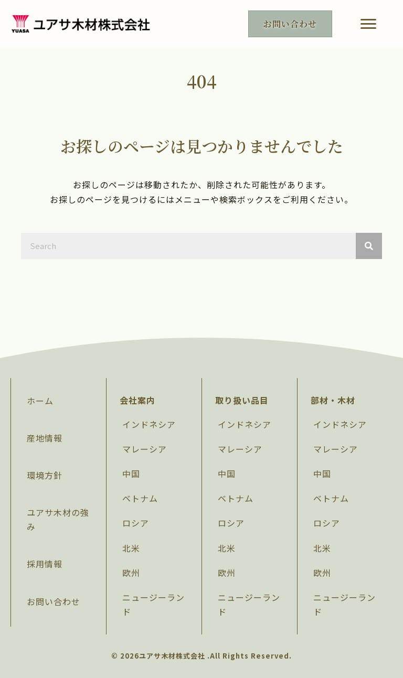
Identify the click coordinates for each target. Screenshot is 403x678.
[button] (368, 24)
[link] (59, 401)
